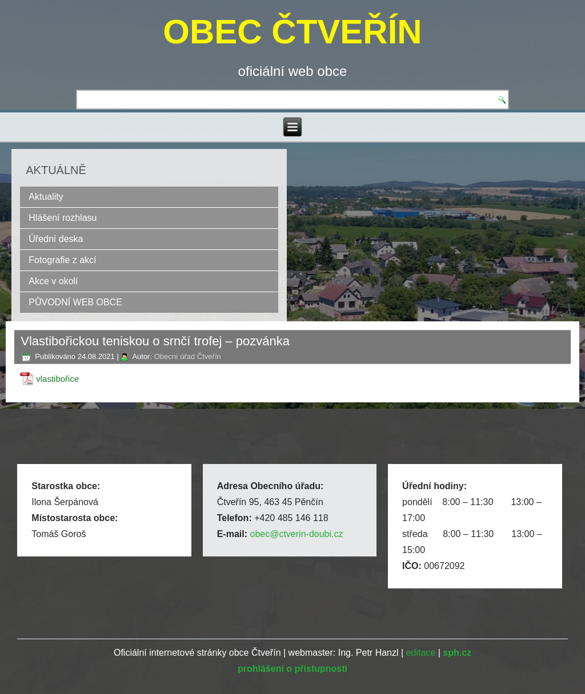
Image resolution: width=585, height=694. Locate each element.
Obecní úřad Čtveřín (187, 356)
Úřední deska (56, 239)
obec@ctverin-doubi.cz (296, 534)
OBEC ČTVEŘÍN (292, 32)
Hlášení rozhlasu (63, 218)
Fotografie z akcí (62, 260)
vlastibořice (57, 379)
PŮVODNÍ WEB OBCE (75, 302)
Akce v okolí (53, 281)
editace (421, 652)
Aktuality (46, 196)
